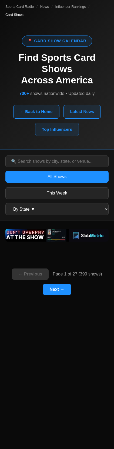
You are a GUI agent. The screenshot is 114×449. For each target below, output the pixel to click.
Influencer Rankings (70, 7)
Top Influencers (57, 129)
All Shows (57, 176)
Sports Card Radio (19, 7)
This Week (57, 193)
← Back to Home (36, 111)
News (44, 7)
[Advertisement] (57, 381)
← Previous (30, 274)
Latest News (82, 111)
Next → (56, 289)
